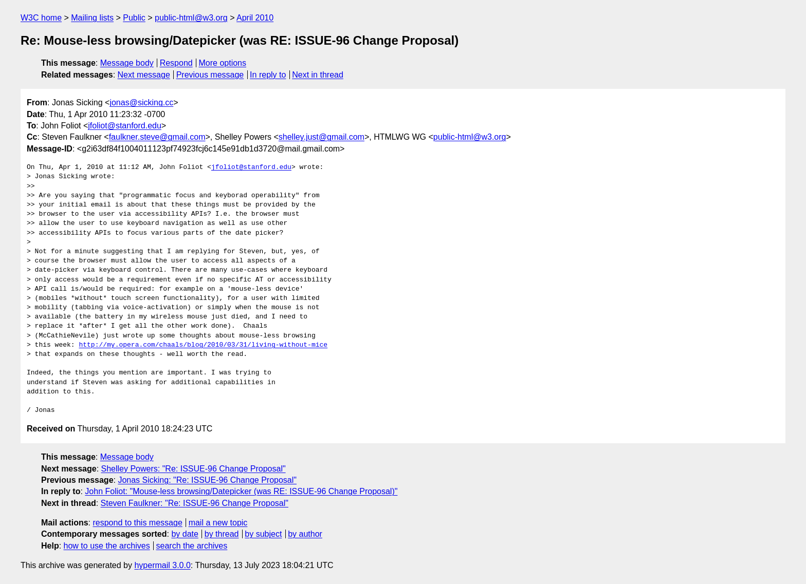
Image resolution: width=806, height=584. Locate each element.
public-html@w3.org (191, 17)
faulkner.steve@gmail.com (157, 137)
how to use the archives (107, 545)
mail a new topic (218, 522)
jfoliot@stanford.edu (124, 125)
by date (184, 534)
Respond (176, 63)
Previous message (210, 74)
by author (305, 534)
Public (134, 17)
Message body (127, 63)
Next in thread (317, 74)
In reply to (268, 74)
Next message (144, 74)
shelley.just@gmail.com (321, 137)
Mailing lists (92, 17)
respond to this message (137, 522)
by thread (222, 534)
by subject (263, 534)
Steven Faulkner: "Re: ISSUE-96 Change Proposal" (194, 503)
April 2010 (254, 17)
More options (223, 63)
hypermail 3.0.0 (162, 565)
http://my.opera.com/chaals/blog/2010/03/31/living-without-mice (203, 345)
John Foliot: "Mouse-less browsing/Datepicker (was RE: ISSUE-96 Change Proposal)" (241, 491)
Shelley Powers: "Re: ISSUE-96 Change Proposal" (193, 468)
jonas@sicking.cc (141, 102)
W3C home (41, 17)
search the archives (192, 545)
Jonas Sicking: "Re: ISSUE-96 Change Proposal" (207, 480)
